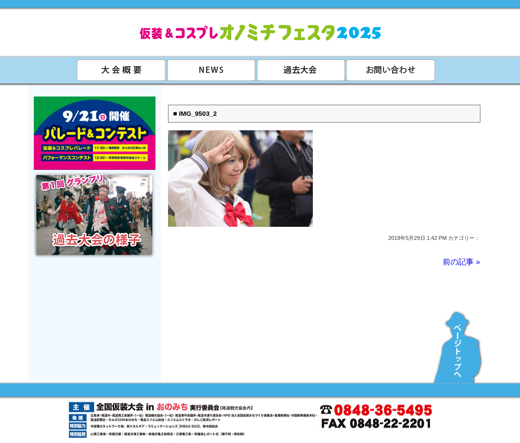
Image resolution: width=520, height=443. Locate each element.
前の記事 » (461, 262)
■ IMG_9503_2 (195, 113)
